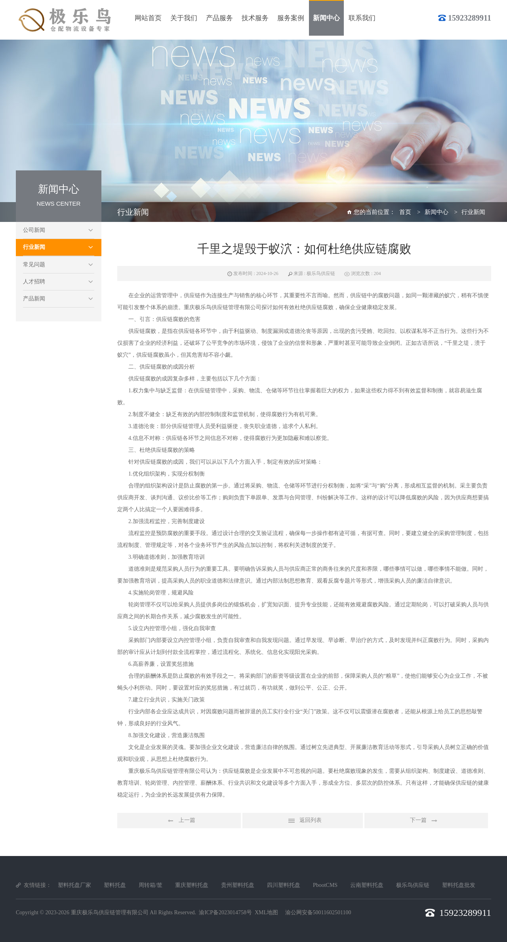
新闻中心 (436, 212)
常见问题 (34, 265)
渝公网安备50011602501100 (318, 912)
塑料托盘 (115, 885)
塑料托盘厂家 (74, 885)
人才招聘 (34, 282)
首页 (405, 212)
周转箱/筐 (150, 885)
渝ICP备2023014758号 (225, 912)
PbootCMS (325, 885)
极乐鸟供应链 (412, 885)
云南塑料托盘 (366, 885)
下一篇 (426, 820)
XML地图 (266, 912)
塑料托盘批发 (458, 885)
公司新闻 (34, 230)
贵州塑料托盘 (237, 885)
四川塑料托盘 (283, 885)
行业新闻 (34, 247)
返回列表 (303, 820)
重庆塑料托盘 (191, 885)
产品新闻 (34, 299)
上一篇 (179, 820)
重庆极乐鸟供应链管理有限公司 (110, 912)
